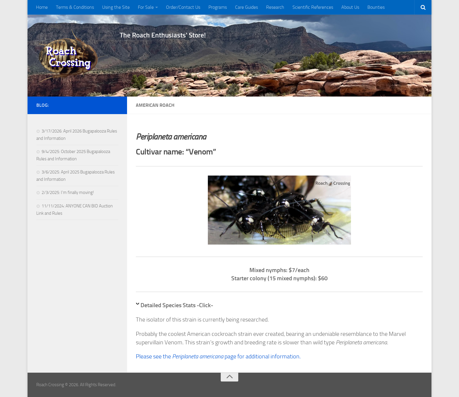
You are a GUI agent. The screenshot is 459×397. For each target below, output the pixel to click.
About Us (350, 7)
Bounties (376, 7)
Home (42, 7)
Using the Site (116, 7)
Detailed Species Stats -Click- (177, 305)
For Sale (146, 7)
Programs (217, 7)
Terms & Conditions (75, 7)
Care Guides (246, 7)
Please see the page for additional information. (218, 356)
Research (275, 7)
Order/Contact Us (183, 7)
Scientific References (312, 7)
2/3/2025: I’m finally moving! (68, 192)
